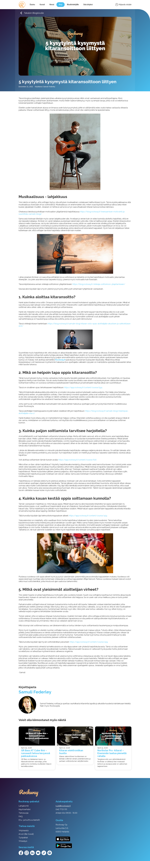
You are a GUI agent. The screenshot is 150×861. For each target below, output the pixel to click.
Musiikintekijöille (73, 5)
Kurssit (42, 5)
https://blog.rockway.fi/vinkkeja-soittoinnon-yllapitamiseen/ (98, 284)
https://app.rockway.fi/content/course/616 (77, 460)
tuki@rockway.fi (63, 806)
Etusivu (32, 5)
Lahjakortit (24, 806)
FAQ (21, 816)
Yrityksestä (23, 830)
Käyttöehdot (25, 809)
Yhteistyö (23, 841)
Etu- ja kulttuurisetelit (29, 820)
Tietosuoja (23, 813)
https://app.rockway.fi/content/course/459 (88, 516)
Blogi (60, 5)
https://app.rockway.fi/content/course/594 (83, 387)
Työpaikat (23, 837)
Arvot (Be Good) (26, 834)
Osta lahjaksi (88, 5)
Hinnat (51, 5)
